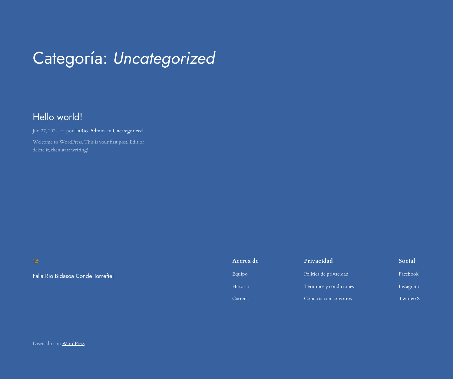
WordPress (73, 343)
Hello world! (58, 117)
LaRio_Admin (90, 130)
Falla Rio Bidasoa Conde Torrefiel (73, 276)
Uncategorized (128, 130)
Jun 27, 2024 (45, 130)
